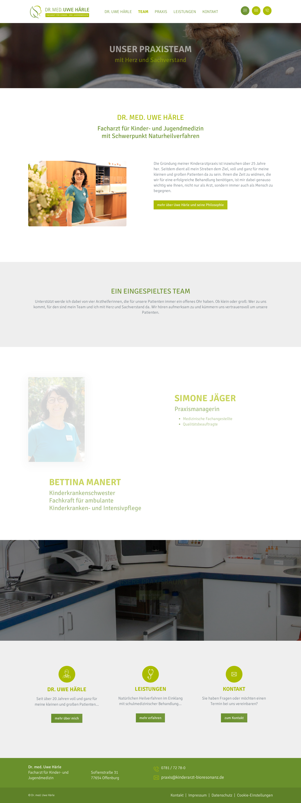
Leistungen (184, 11)
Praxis (161, 11)
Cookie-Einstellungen (255, 795)
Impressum (197, 795)
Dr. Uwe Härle (118, 11)
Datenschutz (222, 795)
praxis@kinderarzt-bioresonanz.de (189, 778)
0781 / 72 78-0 (169, 769)
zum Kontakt (234, 718)
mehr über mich (67, 718)
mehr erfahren (150, 718)
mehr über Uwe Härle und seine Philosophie (190, 205)
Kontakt (210, 11)
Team (143, 11)
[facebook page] (267, 10)
